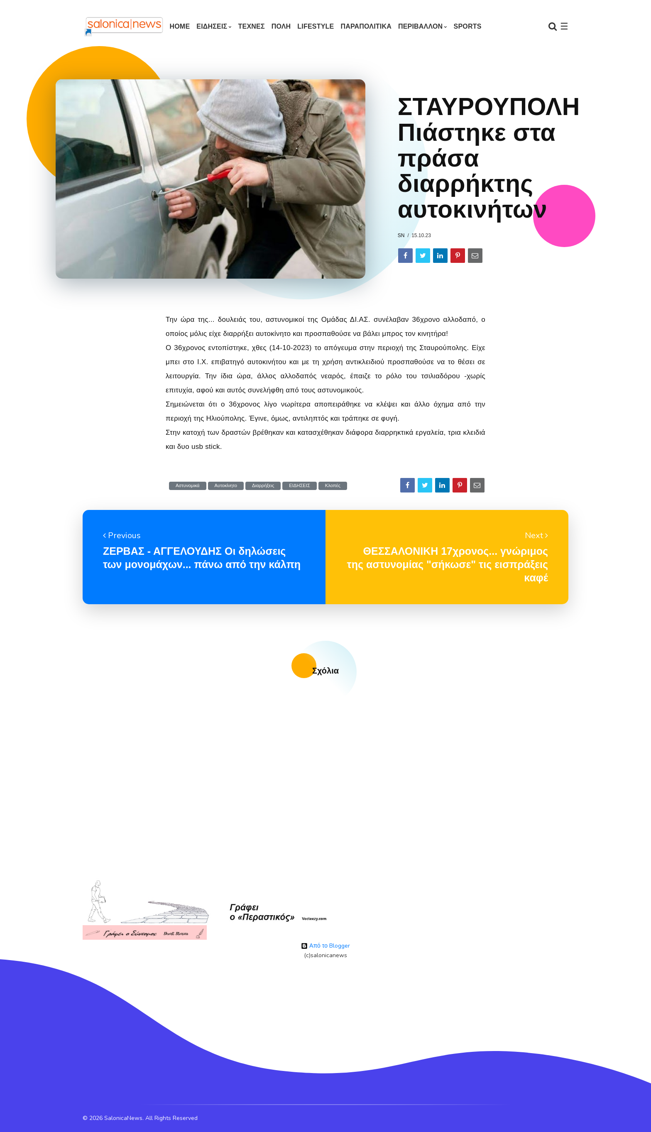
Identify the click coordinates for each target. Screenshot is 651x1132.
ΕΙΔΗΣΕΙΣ (211, 26)
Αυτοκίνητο (226, 486)
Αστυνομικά (188, 486)
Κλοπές (332, 486)
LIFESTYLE (315, 26)
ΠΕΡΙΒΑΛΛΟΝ (420, 26)
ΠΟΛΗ (281, 26)
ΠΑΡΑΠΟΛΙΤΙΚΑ (366, 26)
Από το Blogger (325, 946)
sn (401, 235)
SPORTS (468, 26)
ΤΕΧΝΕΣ (251, 26)
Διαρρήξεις (263, 486)
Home (179, 26)
